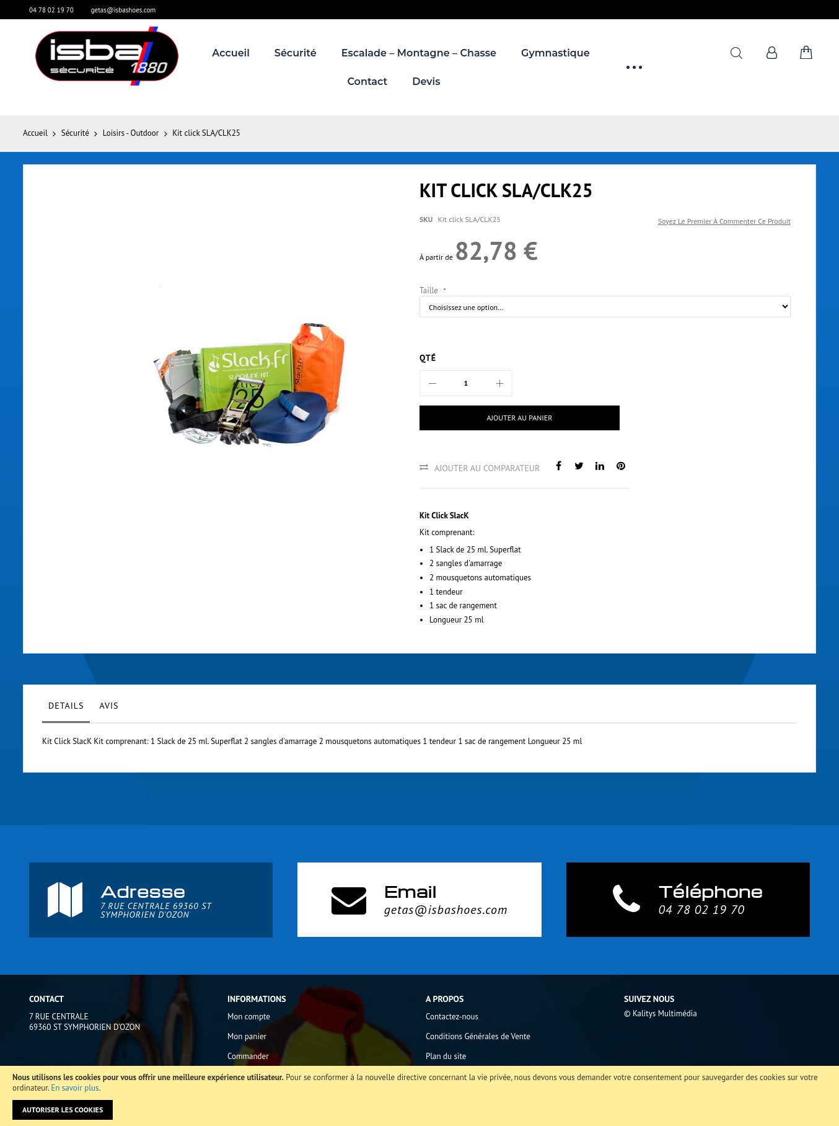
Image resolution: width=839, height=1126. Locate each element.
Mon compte (248, 1016)
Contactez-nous (452, 1016)
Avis (108, 705)
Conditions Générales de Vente (478, 1036)
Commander (248, 1056)
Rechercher (736, 53)
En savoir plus (75, 1088)
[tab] (66, 708)
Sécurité (75, 133)
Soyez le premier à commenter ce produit (724, 221)
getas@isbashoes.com (123, 10)
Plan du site (446, 1056)
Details (66, 705)
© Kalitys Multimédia (660, 1013)
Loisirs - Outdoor (131, 133)
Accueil (35, 133)
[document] (419, 1096)
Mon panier (246, 1036)
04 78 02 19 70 (51, 10)
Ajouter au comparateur (487, 468)
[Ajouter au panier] (508, 418)
